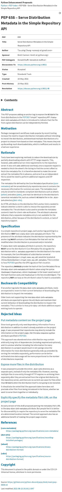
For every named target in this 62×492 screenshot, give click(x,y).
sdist (4, 453)
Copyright (8, 465)
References (9, 422)
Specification (10, 226)
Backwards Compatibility (19, 283)
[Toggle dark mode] (60, 13)
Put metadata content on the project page (26, 320)
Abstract (7, 110)
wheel (4, 444)
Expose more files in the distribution (22, 364)
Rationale (8, 153)
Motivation (8, 128)
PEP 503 (25, 117)
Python (4, 5)
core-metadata (9, 428)
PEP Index (13, 5)
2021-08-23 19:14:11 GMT (23, 488)
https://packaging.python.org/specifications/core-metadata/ (32, 431)
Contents (10, 100)
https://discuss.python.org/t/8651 (32, 64)
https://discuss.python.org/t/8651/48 (33, 88)
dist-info (5, 435)
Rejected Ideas (11, 314)
